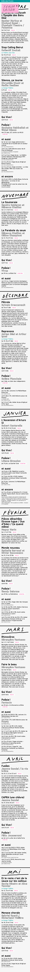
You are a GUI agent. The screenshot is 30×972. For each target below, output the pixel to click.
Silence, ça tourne (12, 80)
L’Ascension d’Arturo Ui (14, 421)
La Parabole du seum (14, 230)
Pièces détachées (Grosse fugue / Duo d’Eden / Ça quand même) (13, 523)
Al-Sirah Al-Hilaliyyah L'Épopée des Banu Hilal (14, 16)
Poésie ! (6, 125)
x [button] (16, 6)
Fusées (6, 766)
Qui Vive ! (7, 117)
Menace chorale (11, 913)
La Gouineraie (9, 202)
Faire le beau (9, 664)
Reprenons (8, 331)
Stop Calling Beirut (12, 47)
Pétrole (6, 302)
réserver (13, 30)
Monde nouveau (11, 548)
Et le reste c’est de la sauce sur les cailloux (14, 879)
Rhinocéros (8, 637)
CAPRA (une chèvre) (13, 797)
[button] (28, 1)
